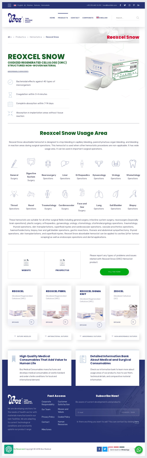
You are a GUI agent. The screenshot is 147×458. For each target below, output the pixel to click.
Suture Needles (22, 336)
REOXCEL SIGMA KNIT (90, 292)
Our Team (46, 409)
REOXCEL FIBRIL (56, 291)
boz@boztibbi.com (110, 5)
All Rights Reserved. (16, 449)
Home (52, 18)
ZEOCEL (119, 291)
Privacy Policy (48, 417)
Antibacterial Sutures (56, 336)
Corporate (88, 18)
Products (63, 18)
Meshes (30, 5)
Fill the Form (114, 272)
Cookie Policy (64, 417)
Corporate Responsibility (48, 403)
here (137, 422)
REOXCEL (18, 291)
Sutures (37, 5)
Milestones (46, 429)
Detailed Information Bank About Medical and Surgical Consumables (110, 359)
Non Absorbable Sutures (124, 336)
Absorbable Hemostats (18, 71)
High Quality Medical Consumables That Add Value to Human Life (43, 359)
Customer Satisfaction (64, 403)
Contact (75, 18)
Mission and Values (63, 410)
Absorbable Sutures (90, 336)
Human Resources (63, 423)
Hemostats (45, 5)
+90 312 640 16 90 (94, 5)
